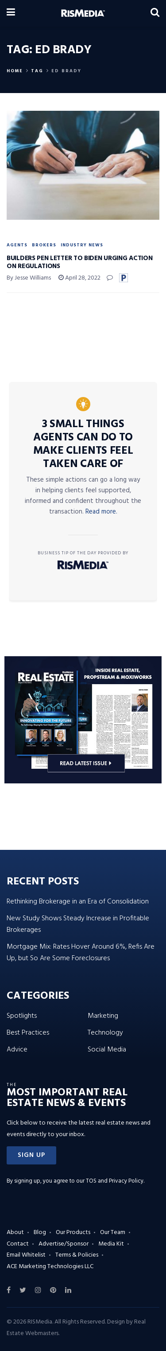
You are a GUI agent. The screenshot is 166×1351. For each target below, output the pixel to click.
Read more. (101, 511)
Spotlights (22, 1016)
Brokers (44, 245)
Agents (17, 245)
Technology (105, 1033)
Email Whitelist (26, 1255)
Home (15, 70)
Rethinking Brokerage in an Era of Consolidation (78, 901)
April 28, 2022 (79, 278)
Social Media (107, 1049)
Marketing (103, 1016)
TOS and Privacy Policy (114, 1181)
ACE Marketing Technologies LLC (50, 1266)
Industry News (82, 245)
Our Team (112, 1232)
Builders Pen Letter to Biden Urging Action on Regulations (79, 262)
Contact (18, 1244)
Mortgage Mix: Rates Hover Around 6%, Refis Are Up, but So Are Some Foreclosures (80, 952)
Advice (17, 1049)
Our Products (73, 1232)
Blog (40, 1232)
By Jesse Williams (29, 278)
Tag (37, 70)
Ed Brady (66, 70)
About (15, 1232)
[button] (31, 1155)
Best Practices (28, 1033)
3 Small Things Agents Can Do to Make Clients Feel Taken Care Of (83, 444)
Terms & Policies (76, 1255)
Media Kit (111, 1244)
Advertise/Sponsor (64, 1244)
